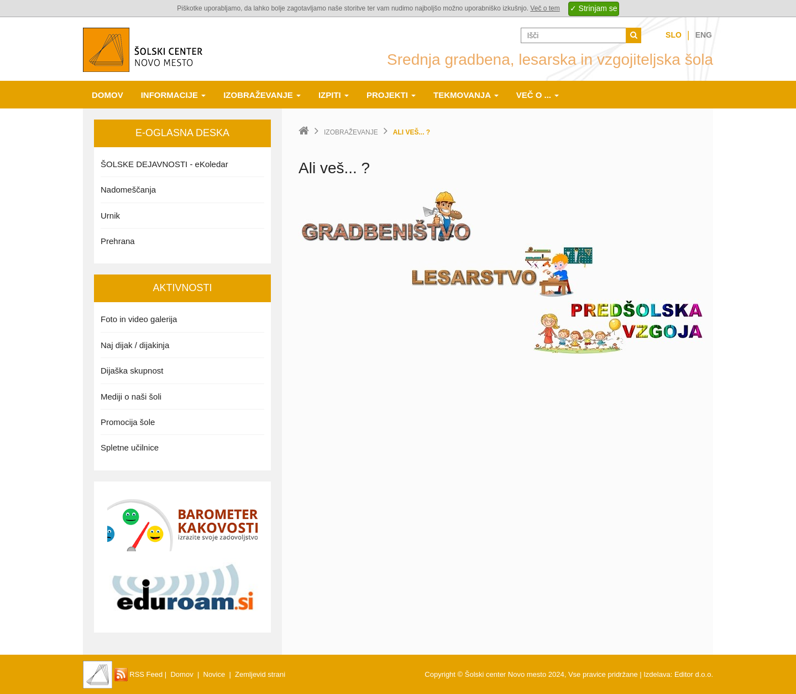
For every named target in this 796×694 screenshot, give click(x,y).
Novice (214, 674)
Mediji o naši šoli (131, 396)
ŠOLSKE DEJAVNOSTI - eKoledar (164, 164)
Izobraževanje (262, 95)
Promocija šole (128, 422)
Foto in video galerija (139, 319)
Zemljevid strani (260, 674)
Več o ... (537, 95)
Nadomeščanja (128, 189)
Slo (674, 34)
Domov (107, 95)
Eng (703, 34)
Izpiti (333, 95)
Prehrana (118, 241)
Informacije (173, 95)
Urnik (110, 215)
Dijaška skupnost (132, 370)
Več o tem (544, 8)
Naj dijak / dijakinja (135, 345)
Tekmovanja (466, 95)
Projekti (391, 95)
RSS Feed (138, 674)
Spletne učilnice (130, 447)
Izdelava (656, 674)
